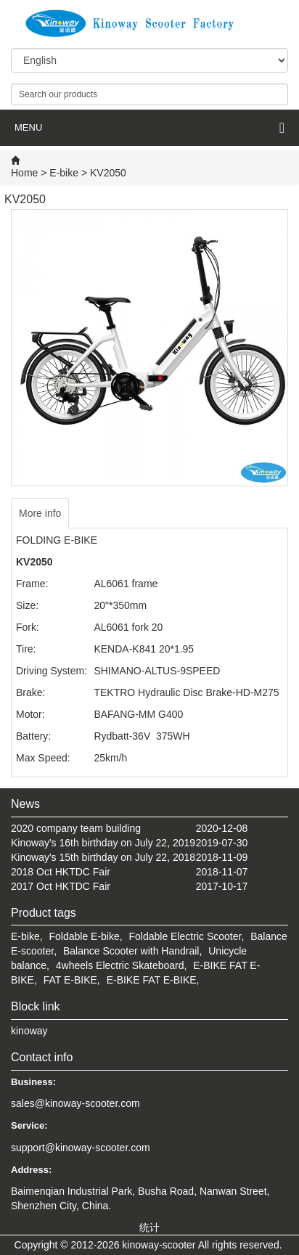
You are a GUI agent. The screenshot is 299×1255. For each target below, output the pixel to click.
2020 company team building (76, 828)
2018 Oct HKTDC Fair (60, 872)
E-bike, (27, 936)
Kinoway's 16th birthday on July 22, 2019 (103, 843)
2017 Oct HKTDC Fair (60, 886)
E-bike (63, 173)
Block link (35, 1006)
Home (24, 173)
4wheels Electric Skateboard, (121, 965)
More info (40, 513)
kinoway (29, 1031)
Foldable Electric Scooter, (187, 936)
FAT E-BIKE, (72, 980)
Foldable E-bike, (85, 936)
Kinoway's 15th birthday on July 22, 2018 (103, 857)
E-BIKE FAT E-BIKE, (153, 980)
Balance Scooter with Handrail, (132, 951)
